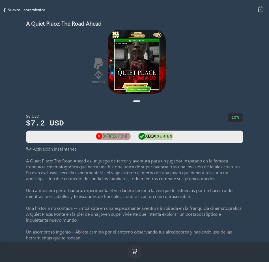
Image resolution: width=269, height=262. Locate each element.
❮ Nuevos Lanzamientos (24, 9)
